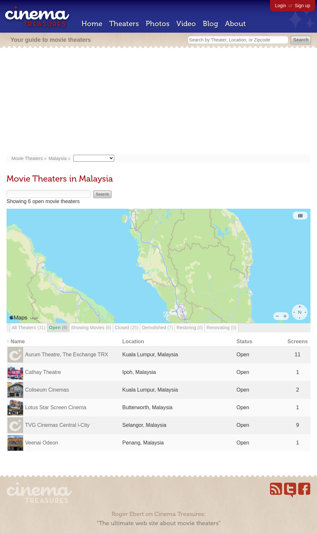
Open (58, 327)
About (235, 23)
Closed (126, 327)
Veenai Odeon (41, 442)
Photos (158, 23)
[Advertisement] (158, 102)
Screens (297, 341)
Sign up (302, 5)
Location (133, 341)
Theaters (124, 23)
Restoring (189, 327)
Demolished (157, 327)
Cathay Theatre (43, 372)
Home (92, 23)
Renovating (221, 327)
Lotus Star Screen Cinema (55, 407)
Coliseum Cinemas (47, 390)
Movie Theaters (27, 158)
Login (280, 5)
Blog (210, 23)
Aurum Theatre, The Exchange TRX (66, 354)
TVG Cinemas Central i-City (57, 425)
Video (186, 23)
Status (244, 341)
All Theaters (28, 327)
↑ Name (16, 341)
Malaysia (58, 158)
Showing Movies (91, 327)
